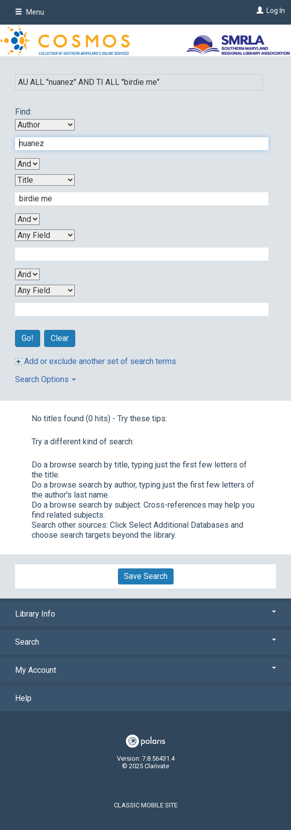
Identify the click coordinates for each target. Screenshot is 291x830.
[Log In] (258, 11)
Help (23, 698)
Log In (275, 11)
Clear (60, 338)
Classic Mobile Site (146, 805)
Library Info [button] (145, 614)
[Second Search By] (45, 180)
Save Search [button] (146, 576)
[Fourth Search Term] (136, 309)
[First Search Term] (136, 143)
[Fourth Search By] (45, 290)
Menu (29, 12)
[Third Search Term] (136, 254)
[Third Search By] (45, 235)
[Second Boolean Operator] (27, 219)
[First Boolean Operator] (27, 164)
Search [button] (145, 642)
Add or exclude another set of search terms (95, 361)
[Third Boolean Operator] (27, 274)
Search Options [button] (45, 379)
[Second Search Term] (136, 198)
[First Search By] (45, 125)
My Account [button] (145, 670)
